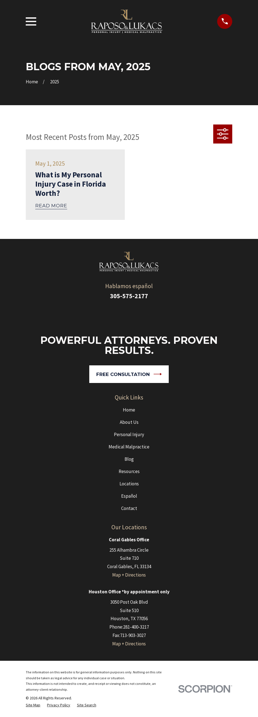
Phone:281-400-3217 (129, 627)
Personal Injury (129, 434)
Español (129, 496)
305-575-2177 (129, 296)
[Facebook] (136, 314)
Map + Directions (129, 575)
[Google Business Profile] (121, 314)
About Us (129, 422)
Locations (129, 484)
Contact (129, 508)
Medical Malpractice (129, 447)
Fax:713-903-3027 (129, 635)
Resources (129, 471)
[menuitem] (33, 705)
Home (129, 410)
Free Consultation (129, 374)
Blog (129, 459)
